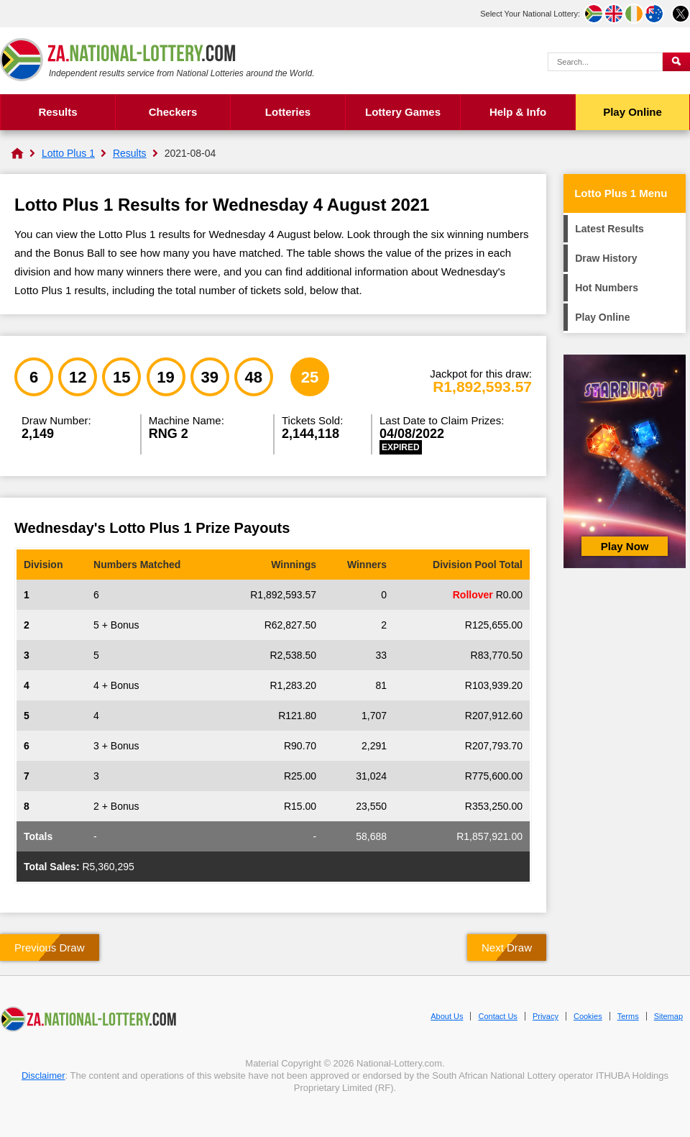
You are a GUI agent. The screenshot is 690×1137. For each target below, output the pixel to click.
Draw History (606, 258)
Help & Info (517, 112)
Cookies (588, 1016)
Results (57, 112)
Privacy (545, 1016)
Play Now (625, 546)
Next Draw (507, 947)
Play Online (632, 112)
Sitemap (668, 1016)
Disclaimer (43, 1075)
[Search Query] (605, 61)
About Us (447, 1016)
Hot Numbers (606, 287)
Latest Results (609, 228)
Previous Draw (49, 947)
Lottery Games (403, 112)
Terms (628, 1016)
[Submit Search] (676, 61)
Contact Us (497, 1016)
